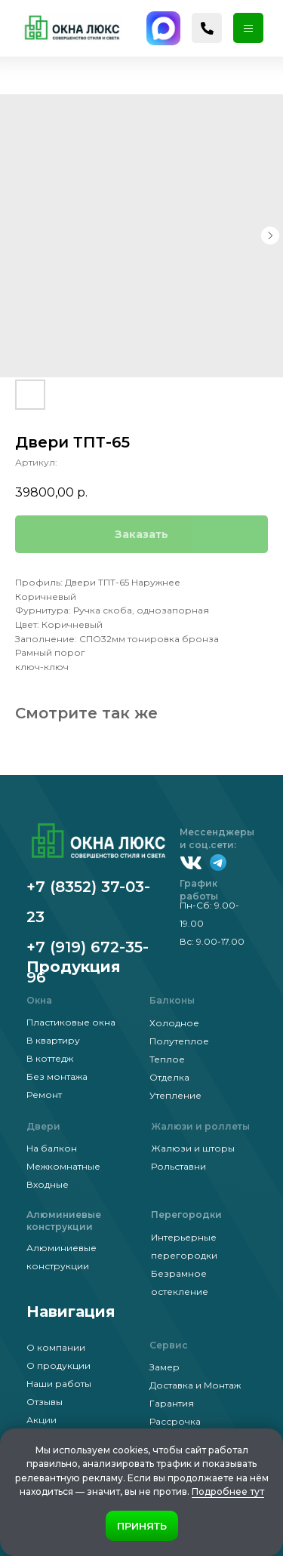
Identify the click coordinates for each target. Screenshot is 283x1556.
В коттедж (49, 1058)
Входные (47, 1184)
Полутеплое (179, 1041)
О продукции (58, 1365)
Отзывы (44, 1401)
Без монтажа (57, 1076)
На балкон (51, 1148)
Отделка (169, 1077)
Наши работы (58, 1383)
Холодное (174, 1023)
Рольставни (178, 1166)
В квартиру (53, 1040)
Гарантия (171, 1403)
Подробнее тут (228, 1491)
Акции (41, 1419)
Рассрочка (175, 1421)
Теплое (167, 1059)
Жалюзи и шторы (193, 1148)
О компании (55, 1347)
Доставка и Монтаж (195, 1385)
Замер (164, 1367)
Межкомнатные (63, 1166)
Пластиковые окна (70, 1022)
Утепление (175, 1095)
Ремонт (44, 1094)
